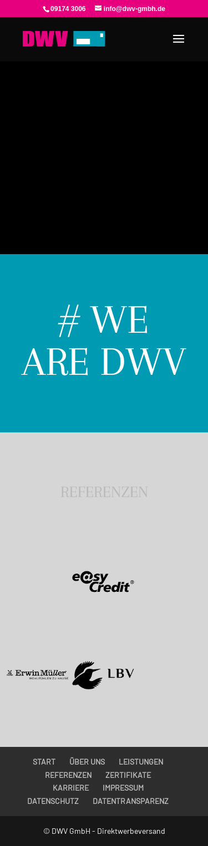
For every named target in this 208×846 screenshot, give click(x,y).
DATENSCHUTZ (53, 801)
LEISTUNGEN (141, 761)
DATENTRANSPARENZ (131, 801)
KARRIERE (71, 787)
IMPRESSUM (123, 787)
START (44, 761)
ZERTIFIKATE (128, 775)
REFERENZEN (68, 775)
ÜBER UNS (87, 761)
